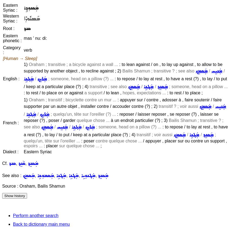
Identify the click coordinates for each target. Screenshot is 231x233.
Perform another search (35, 215)
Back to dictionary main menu (41, 224)
